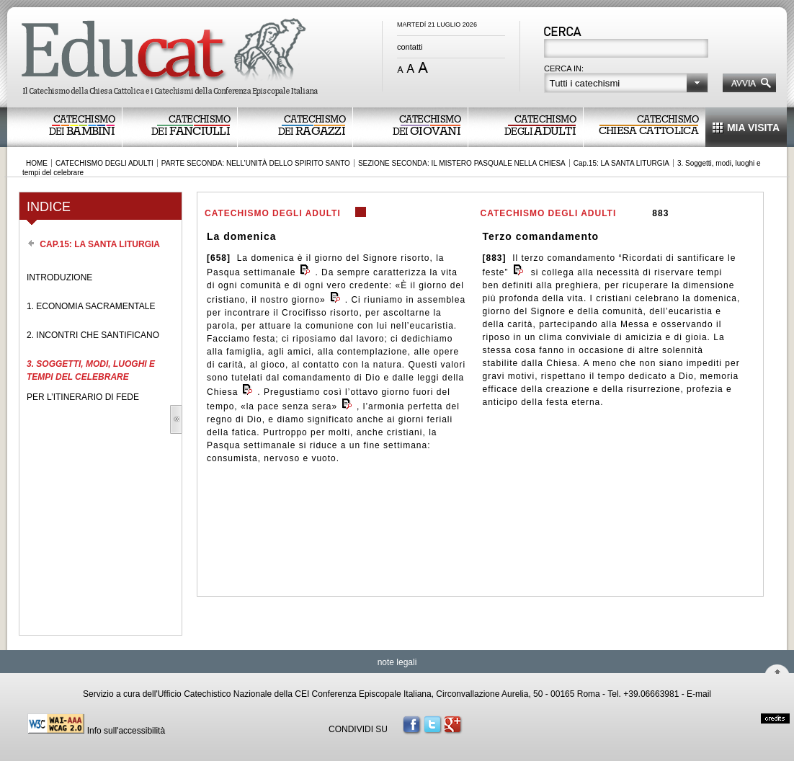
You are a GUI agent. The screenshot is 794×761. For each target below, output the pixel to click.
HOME (37, 163)
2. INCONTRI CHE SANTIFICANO (93, 335)
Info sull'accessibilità (126, 731)
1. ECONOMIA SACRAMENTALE (91, 306)
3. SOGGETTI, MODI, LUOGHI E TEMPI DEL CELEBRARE (91, 370)
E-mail (699, 694)
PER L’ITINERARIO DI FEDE (83, 397)
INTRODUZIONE (59, 277)
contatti (409, 47)
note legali (397, 662)
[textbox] (627, 50)
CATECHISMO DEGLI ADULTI (104, 163)
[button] (626, 83)
